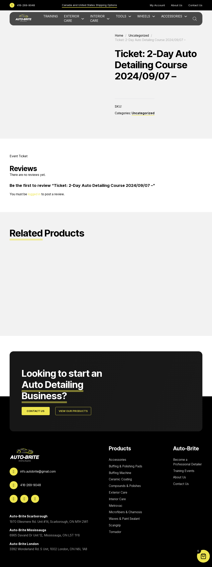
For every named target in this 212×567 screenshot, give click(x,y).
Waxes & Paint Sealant (124, 519)
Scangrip (115, 525)
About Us (176, 5)
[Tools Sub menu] (129, 16)
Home (119, 35)
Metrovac (115, 506)
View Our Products (73, 411)
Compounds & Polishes (125, 486)
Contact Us (195, 5)
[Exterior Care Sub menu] (82, 18)
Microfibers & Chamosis (125, 512)
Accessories (171, 16)
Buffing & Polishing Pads (125, 466)
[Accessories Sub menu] (185, 16)
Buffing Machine (120, 473)
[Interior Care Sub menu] (108, 18)
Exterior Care (71, 18)
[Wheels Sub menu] (153, 16)
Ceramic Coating (120, 479)
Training (50, 16)
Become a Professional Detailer (187, 462)
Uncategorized (138, 35)
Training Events (183, 471)
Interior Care (97, 18)
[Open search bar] (195, 19)
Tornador (115, 532)
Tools (121, 16)
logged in (34, 194)
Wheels (143, 16)
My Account (157, 5)
